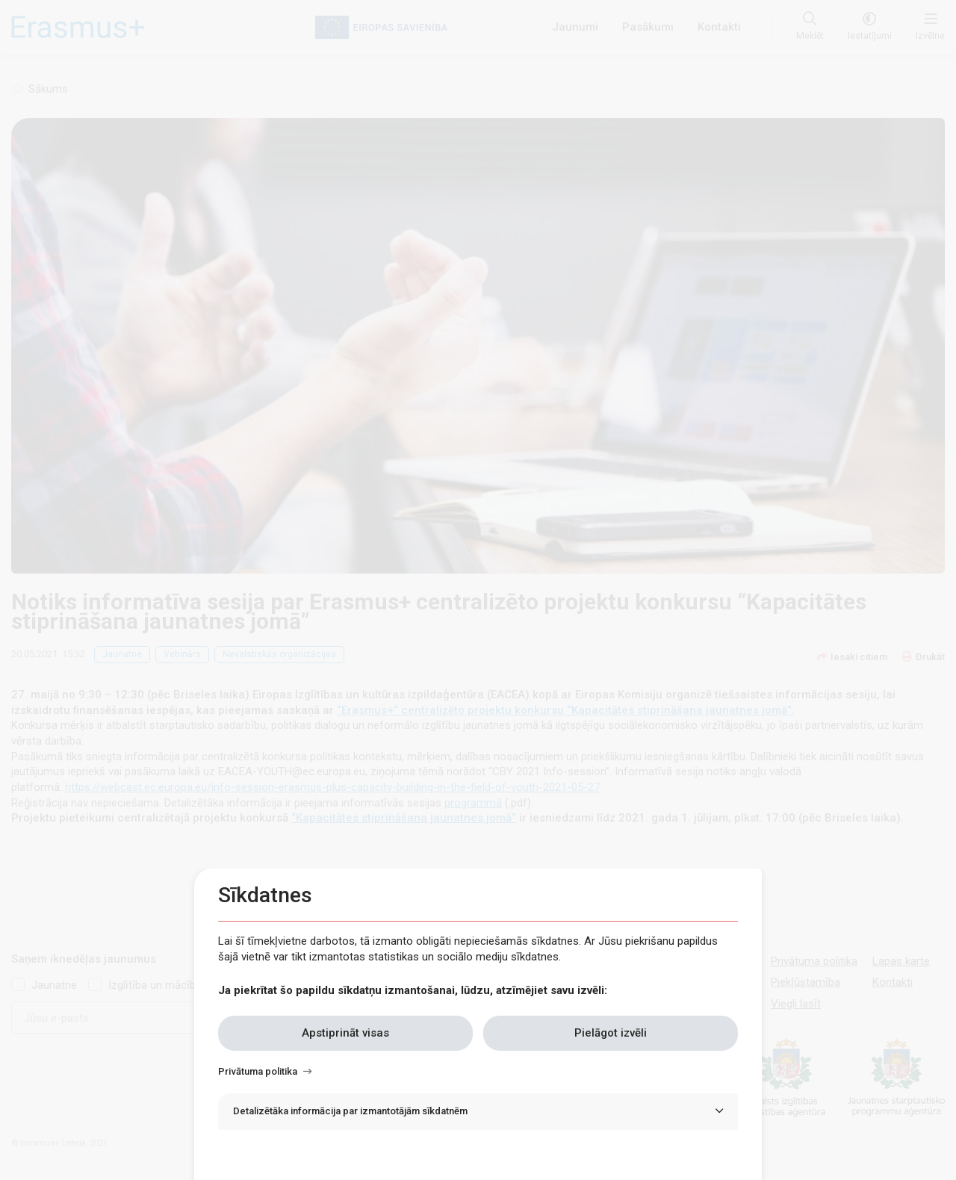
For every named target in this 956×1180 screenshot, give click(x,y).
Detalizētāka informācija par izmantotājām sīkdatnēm (350, 1111)
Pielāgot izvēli (610, 1033)
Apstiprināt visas (345, 1033)
